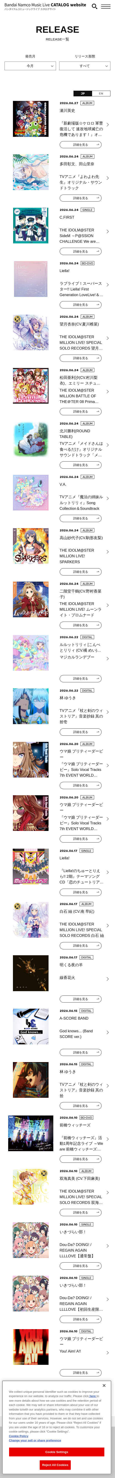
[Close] (104, 1385)
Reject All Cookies (55, 1465)
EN (101, 93)
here (93, 1396)
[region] (56, 1427)
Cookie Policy (18, 1436)
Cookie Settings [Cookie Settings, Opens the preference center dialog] (56, 1452)
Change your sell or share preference (35, 1440)
